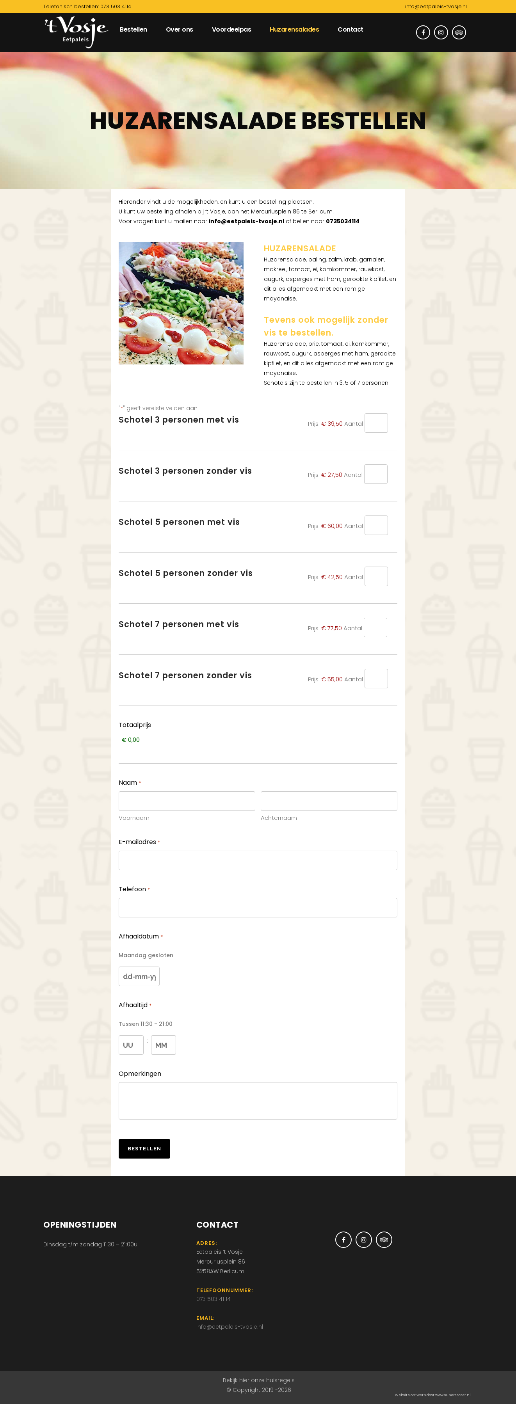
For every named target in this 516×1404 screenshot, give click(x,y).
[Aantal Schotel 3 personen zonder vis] (376, 474)
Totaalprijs (135, 724)
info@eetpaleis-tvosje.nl (436, 6)
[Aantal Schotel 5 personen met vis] (376, 525)
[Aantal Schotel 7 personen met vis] (375, 627)
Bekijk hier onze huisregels (259, 1380)
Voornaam (134, 818)
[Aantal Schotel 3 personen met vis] (376, 423)
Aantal (353, 423)
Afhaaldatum (140, 937)
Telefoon (134, 890)
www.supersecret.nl (453, 1395)
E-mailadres (139, 842)
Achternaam (279, 818)
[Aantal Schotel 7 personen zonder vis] (376, 678)
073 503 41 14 (213, 1299)
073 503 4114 (115, 6)
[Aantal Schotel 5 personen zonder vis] (376, 576)
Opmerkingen (140, 1073)
